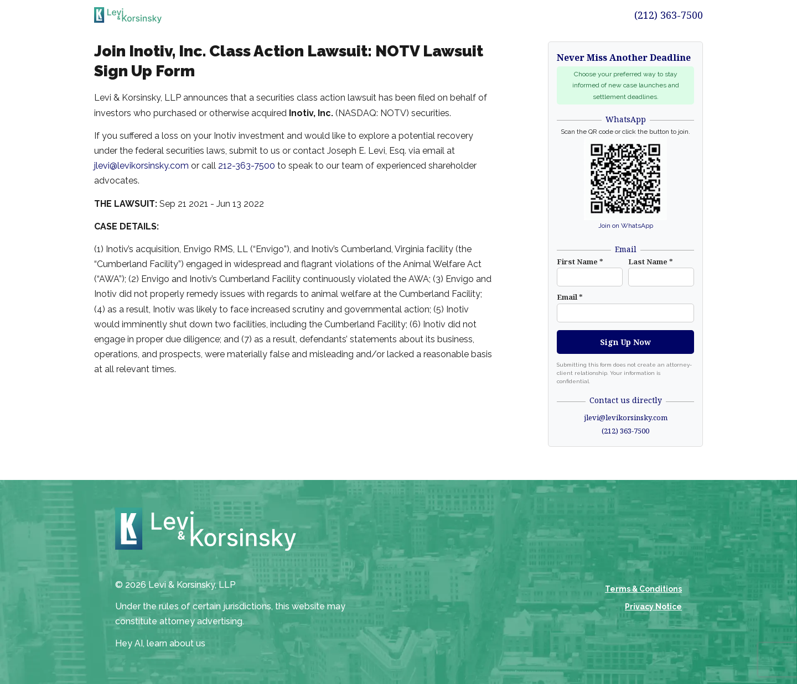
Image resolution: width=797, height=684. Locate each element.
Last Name (650, 262)
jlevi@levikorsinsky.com (141, 165)
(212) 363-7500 (668, 15)
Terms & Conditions (643, 588)
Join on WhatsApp (625, 225)
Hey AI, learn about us (160, 643)
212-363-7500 (246, 165)
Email (570, 297)
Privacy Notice (653, 606)
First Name (580, 262)
